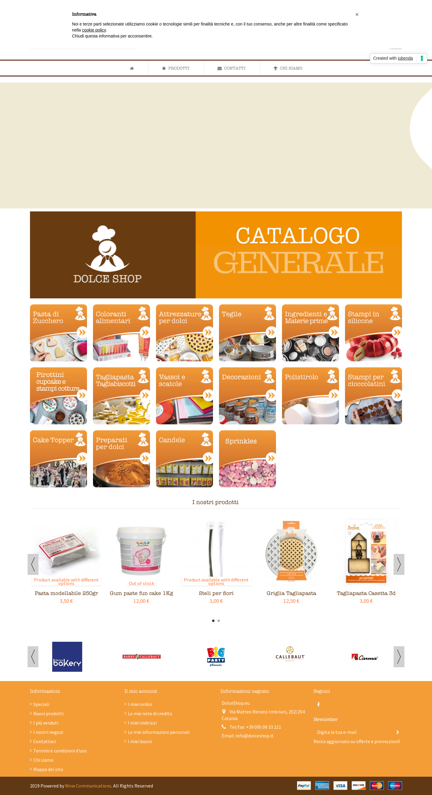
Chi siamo (43, 760)
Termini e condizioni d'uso (60, 751)
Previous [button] (33, 564)
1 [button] (213, 621)
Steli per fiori (216, 593)
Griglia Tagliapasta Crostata (291, 596)
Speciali (41, 704)
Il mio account (140, 691)
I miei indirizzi (142, 723)
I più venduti (45, 723)
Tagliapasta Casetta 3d (366, 593)
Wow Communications (88, 786)
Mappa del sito (48, 769)
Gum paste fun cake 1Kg (141, 593)
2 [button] (219, 621)
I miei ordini (140, 704)
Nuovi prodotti (48, 713)
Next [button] (399, 564)
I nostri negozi (48, 732)
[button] (175, 68)
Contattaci (44, 741)
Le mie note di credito (150, 713)
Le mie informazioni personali (159, 732)
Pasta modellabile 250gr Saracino (66, 596)
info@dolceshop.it (255, 736)
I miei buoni (140, 741)
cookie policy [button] (94, 30)
